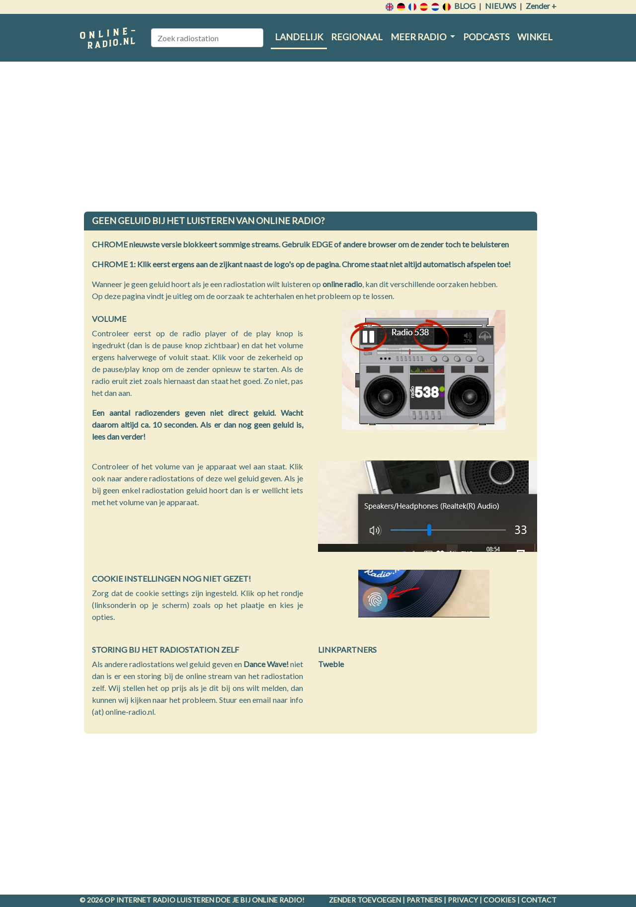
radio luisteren (183, 900)
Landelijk (299, 36)
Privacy (463, 900)
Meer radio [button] (419, 36)
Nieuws (500, 5)
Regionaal (357, 36)
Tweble (331, 664)
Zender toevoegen (365, 900)
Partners (424, 900)
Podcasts (486, 36)
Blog (465, 5)
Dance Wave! (266, 664)
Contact (538, 900)
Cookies (499, 900)
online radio (342, 284)
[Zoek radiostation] (207, 37)
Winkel (535, 36)
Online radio (277, 900)
